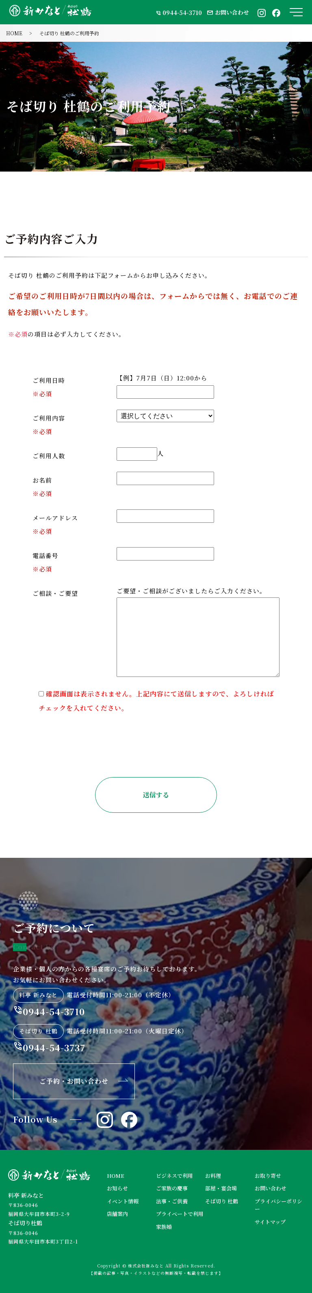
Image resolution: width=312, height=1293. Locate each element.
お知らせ (117, 1188)
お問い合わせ (228, 12)
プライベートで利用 (180, 1214)
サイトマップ (270, 1222)
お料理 (213, 1175)
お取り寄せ (268, 1175)
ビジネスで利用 (174, 1175)
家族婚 (164, 1227)
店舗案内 (117, 1214)
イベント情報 (123, 1201)
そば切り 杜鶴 (221, 1201)
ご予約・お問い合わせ (73, 1081)
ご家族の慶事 (172, 1188)
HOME (14, 33)
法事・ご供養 (172, 1201)
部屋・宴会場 (221, 1188)
